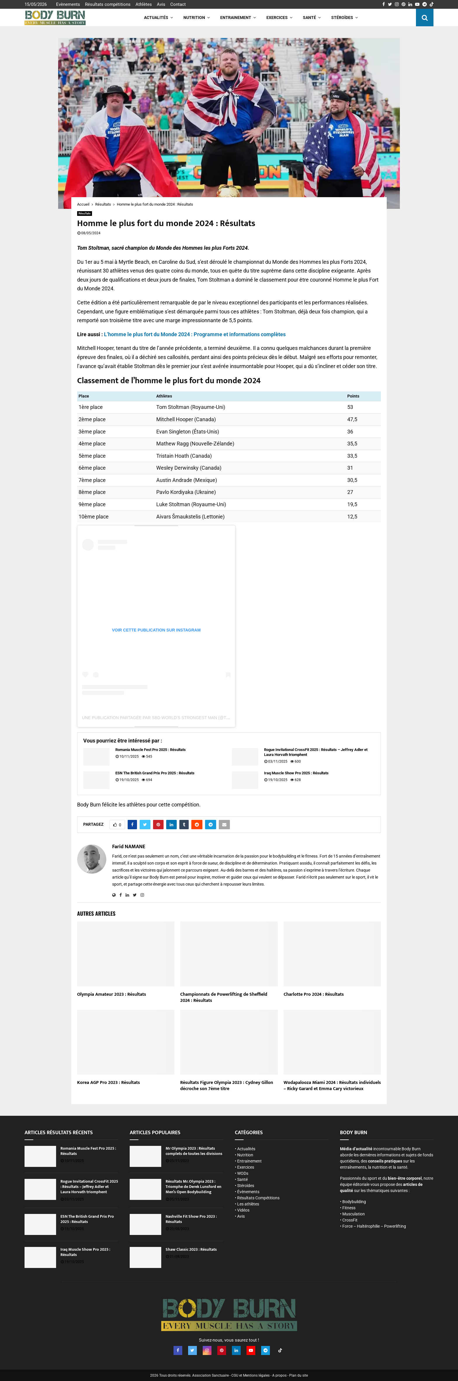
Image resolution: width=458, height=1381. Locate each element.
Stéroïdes (342, 17)
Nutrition (194, 17)
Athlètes (144, 4)
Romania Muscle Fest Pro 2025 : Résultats (150, 749)
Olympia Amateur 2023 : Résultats (111, 994)
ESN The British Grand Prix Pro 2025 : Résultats (155, 773)
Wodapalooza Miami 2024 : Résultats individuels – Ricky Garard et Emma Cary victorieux (332, 1086)
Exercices (277, 17)
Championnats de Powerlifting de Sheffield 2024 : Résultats (223, 997)
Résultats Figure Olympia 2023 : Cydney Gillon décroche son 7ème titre (226, 1086)
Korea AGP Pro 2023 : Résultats (108, 1083)
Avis (161, 4)
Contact (178, 4)
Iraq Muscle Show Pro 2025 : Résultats (296, 773)
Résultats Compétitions (258, 1198)
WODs (242, 1173)
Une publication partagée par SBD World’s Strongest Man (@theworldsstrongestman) (184, 717)
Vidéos (243, 1210)
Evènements (68, 4)
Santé (309, 17)
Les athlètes (248, 1204)
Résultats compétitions (108, 4)
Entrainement (235, 17)
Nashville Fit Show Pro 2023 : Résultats (191, 1219)
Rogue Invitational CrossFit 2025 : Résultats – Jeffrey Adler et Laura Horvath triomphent (315, 752)
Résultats (85, 213)
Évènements (248, 1191)
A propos (279, 1375)
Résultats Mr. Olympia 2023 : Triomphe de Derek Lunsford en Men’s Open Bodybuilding (193, 1186)
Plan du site (298, 1375)
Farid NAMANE (128, 847)
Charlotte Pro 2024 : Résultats (314, 994)
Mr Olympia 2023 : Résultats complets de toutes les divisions (194, 1151)
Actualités (156, 17)
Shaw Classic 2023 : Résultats (191, 1249)
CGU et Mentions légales (250, 1375)
